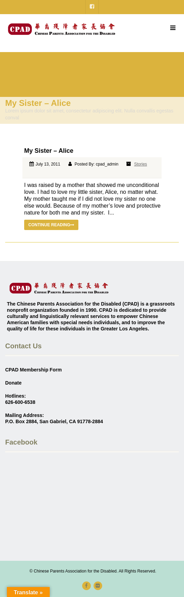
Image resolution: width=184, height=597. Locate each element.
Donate (13, 383)
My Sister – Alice (48, 150)
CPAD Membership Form (33, 369)
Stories (140, 164)
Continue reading (51, 224)
